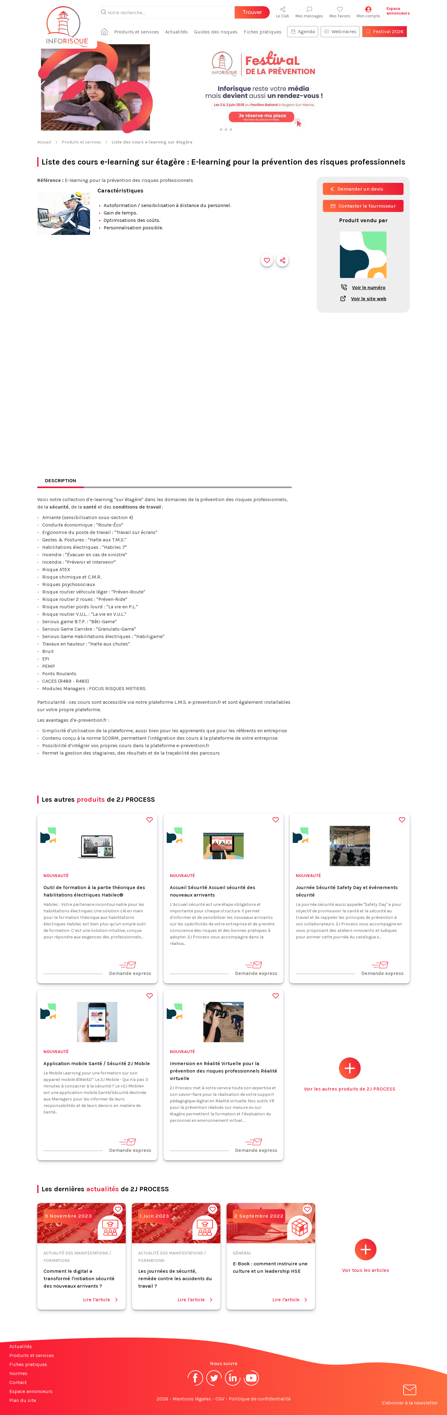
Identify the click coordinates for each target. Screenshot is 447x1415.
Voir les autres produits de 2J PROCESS (349, 1074)
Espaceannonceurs (398, 10)
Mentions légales (192, 1399)
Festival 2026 (385, 31)
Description (60, 480)
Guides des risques (215, 32)
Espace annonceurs (30, 1391)
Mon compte (368, 12)
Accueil (44, 142)
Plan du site (22, 1400)
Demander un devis (357, 189)
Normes (18, 1373)
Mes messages (309, 12)
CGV (219, 1399)
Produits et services (136, 32)
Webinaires (340, 31)
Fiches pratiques (263, 32)
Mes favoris (339, 12)
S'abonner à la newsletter (410, 1396)
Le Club (282, 12)
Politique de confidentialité (260, 1399)
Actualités (176, 32)
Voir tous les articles (365, 1256)
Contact (18, 1382)
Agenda (303, 31)
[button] (41, 87)
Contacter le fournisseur (363, 206)
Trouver (252, 12)
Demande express (130, 968)
